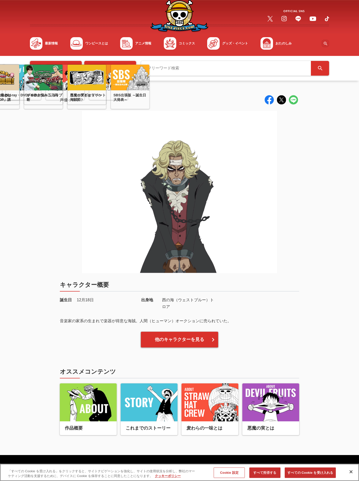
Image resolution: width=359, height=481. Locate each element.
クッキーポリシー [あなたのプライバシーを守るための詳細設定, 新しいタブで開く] (168, 478)
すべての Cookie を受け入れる (310, 474)
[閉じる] (351, 473)
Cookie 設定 (229, 474)
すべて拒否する (264, 474)
